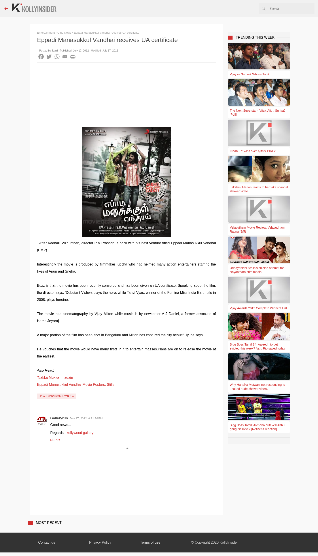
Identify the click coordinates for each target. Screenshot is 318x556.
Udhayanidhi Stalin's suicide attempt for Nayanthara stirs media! (257, 270)
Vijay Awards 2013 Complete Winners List (258, 308)
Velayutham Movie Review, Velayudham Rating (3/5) (257, 229)
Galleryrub (59, 418)
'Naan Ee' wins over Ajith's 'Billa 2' (253, 151)
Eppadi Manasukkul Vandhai (56, 396)
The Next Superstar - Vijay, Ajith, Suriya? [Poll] (258, 112)
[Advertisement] (126, 96)
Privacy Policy (100, 542)
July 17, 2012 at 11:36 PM (86, 418)
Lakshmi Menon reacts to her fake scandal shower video (259, 189)
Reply (55, 440)
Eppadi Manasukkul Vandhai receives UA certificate (106, 32)
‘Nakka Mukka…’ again (55, 377)
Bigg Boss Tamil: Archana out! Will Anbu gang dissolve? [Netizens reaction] (257, 427)
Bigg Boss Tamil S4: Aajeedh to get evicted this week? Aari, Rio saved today (257, 346)
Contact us (46, 542)
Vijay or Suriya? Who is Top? (249, 74)
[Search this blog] (291, 8)
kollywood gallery (79, 433)
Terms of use (150, 542)
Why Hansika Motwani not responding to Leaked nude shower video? (257, 386)
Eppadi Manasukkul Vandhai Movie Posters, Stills (75, 384)
